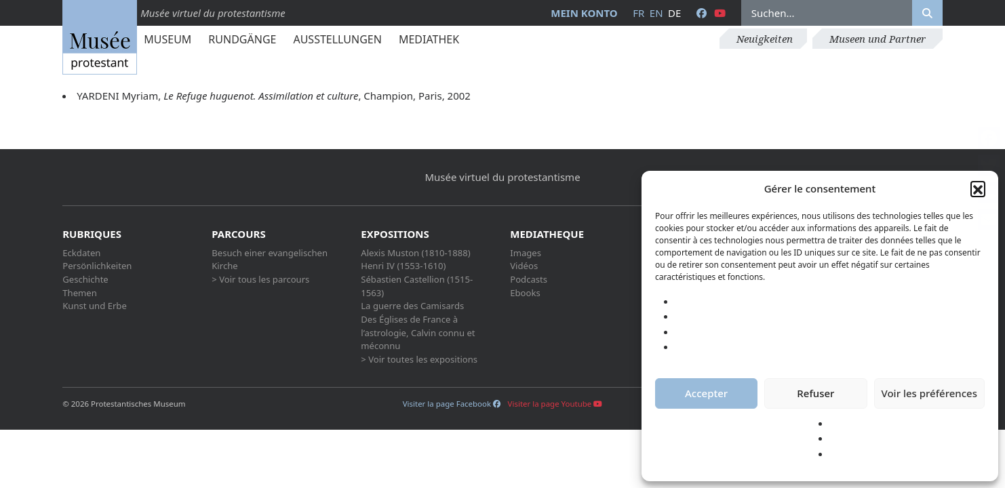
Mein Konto (584, 13)
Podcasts (528, 279)
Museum (167, 39)
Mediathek (429, 39)
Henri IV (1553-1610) (403, 266)
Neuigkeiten (764, 38)
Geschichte (85, 279)
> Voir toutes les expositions (419, 359)
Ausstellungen (337, 39)
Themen (79, 293)
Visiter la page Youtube (555, 404)
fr (638, 13)
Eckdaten (81, 253)
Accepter (706, 393)
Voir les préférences (929, 393)
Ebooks (525, 293)
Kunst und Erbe (94, 306)
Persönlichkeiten (97, 266)
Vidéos (524, 266)
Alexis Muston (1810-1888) (415, 253)
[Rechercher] (927, 13)
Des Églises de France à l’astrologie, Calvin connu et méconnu (418, 332)
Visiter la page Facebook (451, 404)
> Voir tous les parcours (260, 279)
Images (525, 253)
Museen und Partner (877, 38)
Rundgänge (242, 39)
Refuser (815, 393)
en (656, 13)
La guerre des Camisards (412, 306)
